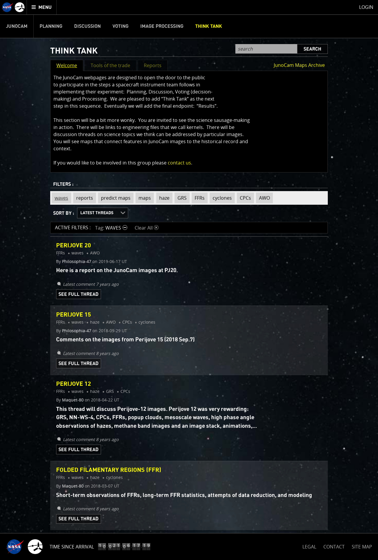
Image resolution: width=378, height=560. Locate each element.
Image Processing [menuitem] (161, 26)
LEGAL (309, 545)
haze (163, 198)
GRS (181, 198)
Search (312, 49)
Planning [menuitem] (51, 26)
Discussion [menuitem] (87, 26)
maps (143, 198)
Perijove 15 (73, 315)
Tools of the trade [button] (110, 65)
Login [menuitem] (366, 7)
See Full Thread (78, 294)
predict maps (114, 198)
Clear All (147, 228)
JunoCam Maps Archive (299, 65)
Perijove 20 (73, 245)
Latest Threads (96, 213)
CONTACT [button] (334, 546)
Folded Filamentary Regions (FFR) (108, 470)
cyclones (221, 198)
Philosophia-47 (76, 261)
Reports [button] (153, 65)
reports (83, 198)
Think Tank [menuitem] (208, 26)
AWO (263, 198)
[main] (189, 280)
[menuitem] (42, 7)
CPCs (244, 198)
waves (60, 198)
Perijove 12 (73, 384)
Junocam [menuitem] (16, 26)
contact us (179, 162)
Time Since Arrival (72, 546)
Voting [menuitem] (120, 26)
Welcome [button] (66, 65)
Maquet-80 (73, 400)
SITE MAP (362, 546)
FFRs (198, 198)
